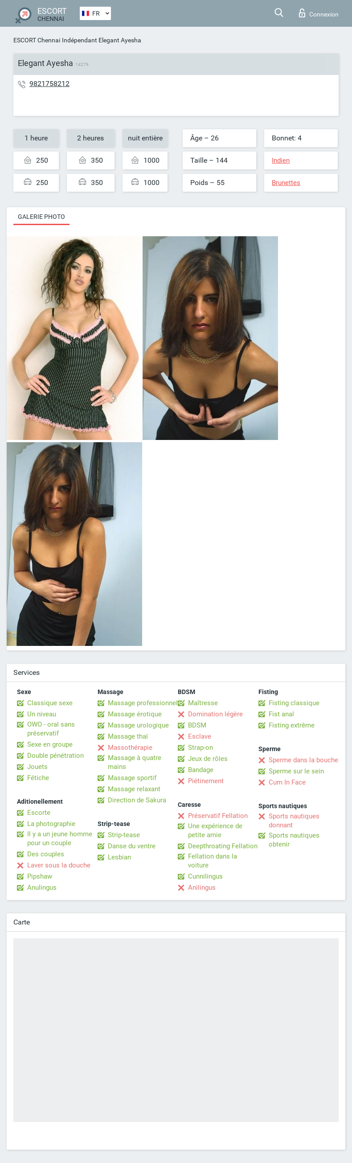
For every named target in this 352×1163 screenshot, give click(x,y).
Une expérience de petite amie (215, 830)
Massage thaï (128, 736)
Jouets (37, 767)
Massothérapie (130, 748)
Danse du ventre (132, 846)
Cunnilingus (205, 876)
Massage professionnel (143, 703)
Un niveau (41, 714)
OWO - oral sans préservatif (51, 728)
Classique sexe (50, 703)
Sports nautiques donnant (294, 820)
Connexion (319, 13)
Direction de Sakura (137, 800)
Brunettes (286, 183)
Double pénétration (55, 756)
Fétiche (38, 778)
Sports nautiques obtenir (294, 839)
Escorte (38, 813)
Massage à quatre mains (134, 762)
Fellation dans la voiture (212, 860)
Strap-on (200, 748)
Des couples (45, 854)
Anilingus (202, 888)
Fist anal (281, 714)
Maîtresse (203, 703)
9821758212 (49, 83)
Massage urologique (138, 725)
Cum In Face (287, 782)
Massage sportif (132, 778)
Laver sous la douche (58, 865)
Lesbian (119, 857)
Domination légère (215, 714)
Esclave (199, 736)
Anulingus (42, 888)
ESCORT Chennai (36, 40)
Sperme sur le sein (296, 771)
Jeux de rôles (208, 759)
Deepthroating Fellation (223, 846)
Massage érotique (135, 714)
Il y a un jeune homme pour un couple (59, 838)
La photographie (51, 824)
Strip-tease (124, 835)
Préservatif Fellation (218, 816)
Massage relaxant (134, 789)
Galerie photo (41, 216)
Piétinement (206, 781)
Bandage (200, 770)
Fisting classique (294, 703)
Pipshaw (39, 876)
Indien (281, 160)
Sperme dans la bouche (303, 760)
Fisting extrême (292, 725)
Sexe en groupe (50, 744)
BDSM (197, 725)
